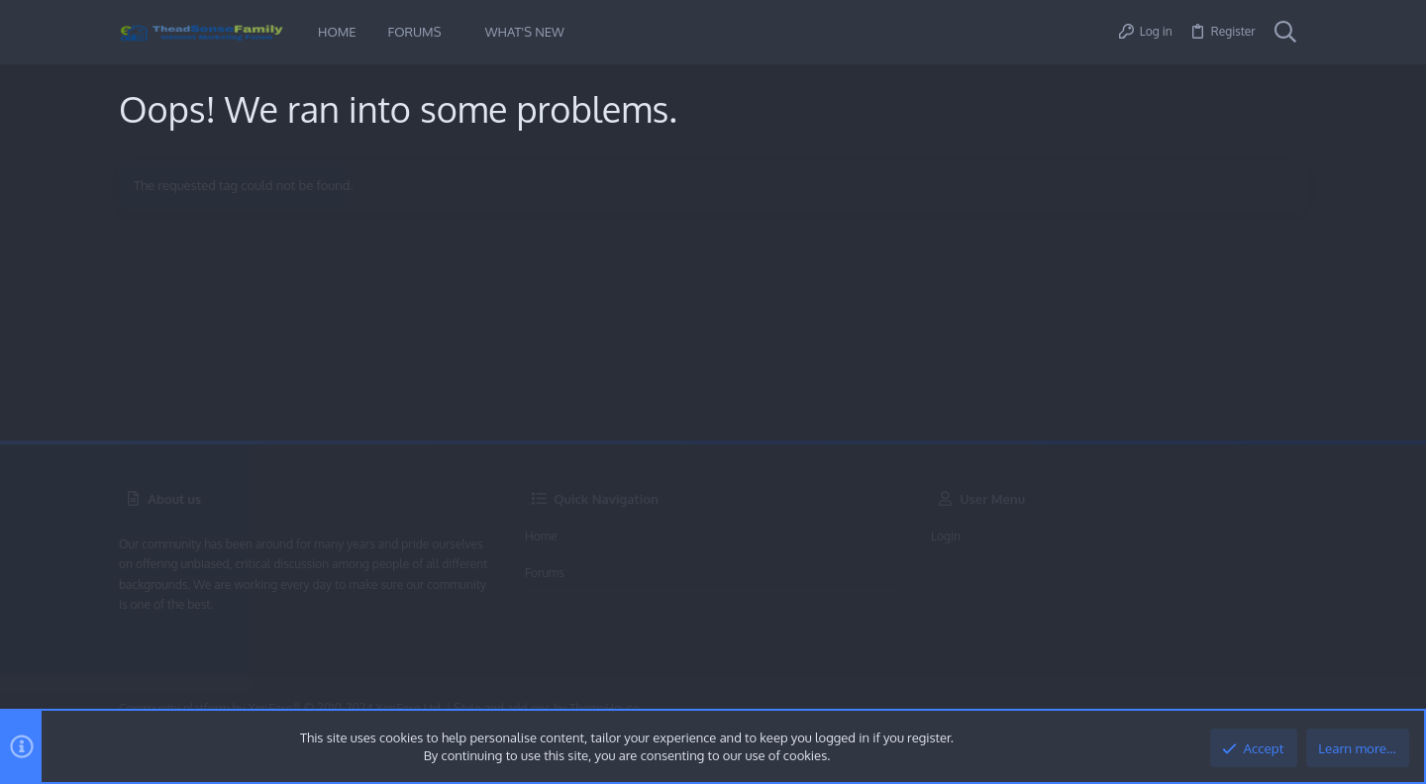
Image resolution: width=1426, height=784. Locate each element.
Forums (544, 572)
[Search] (1285, 32)
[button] (455, 32)
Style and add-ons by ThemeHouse (546, 708)
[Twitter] (1296, 709)
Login (946, 536)
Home (541, 536)
